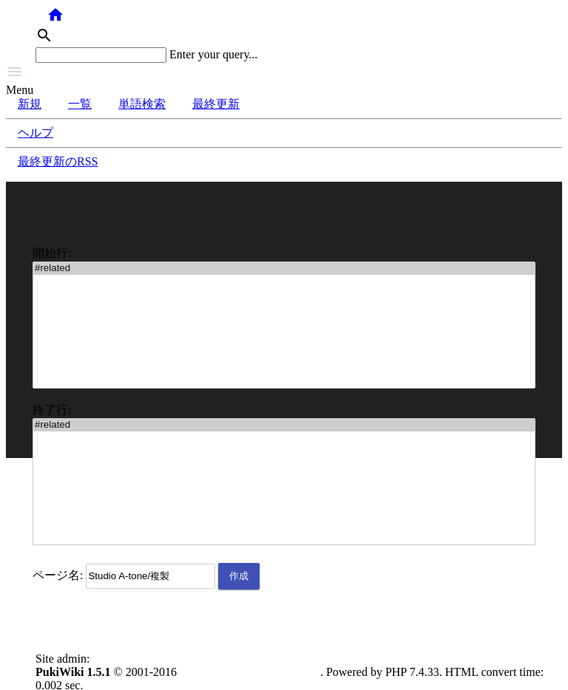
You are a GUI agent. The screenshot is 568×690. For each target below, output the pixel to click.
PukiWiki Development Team (250, 672)
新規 (29, 104)
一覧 (80, 104)
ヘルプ (35, 132)
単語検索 (142, 104)
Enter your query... (213, 54)
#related (284, 268)
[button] (284, 73)
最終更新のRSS (58, 161)
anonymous (119, 658)
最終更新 (216, 104)
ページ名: (58, 575)
